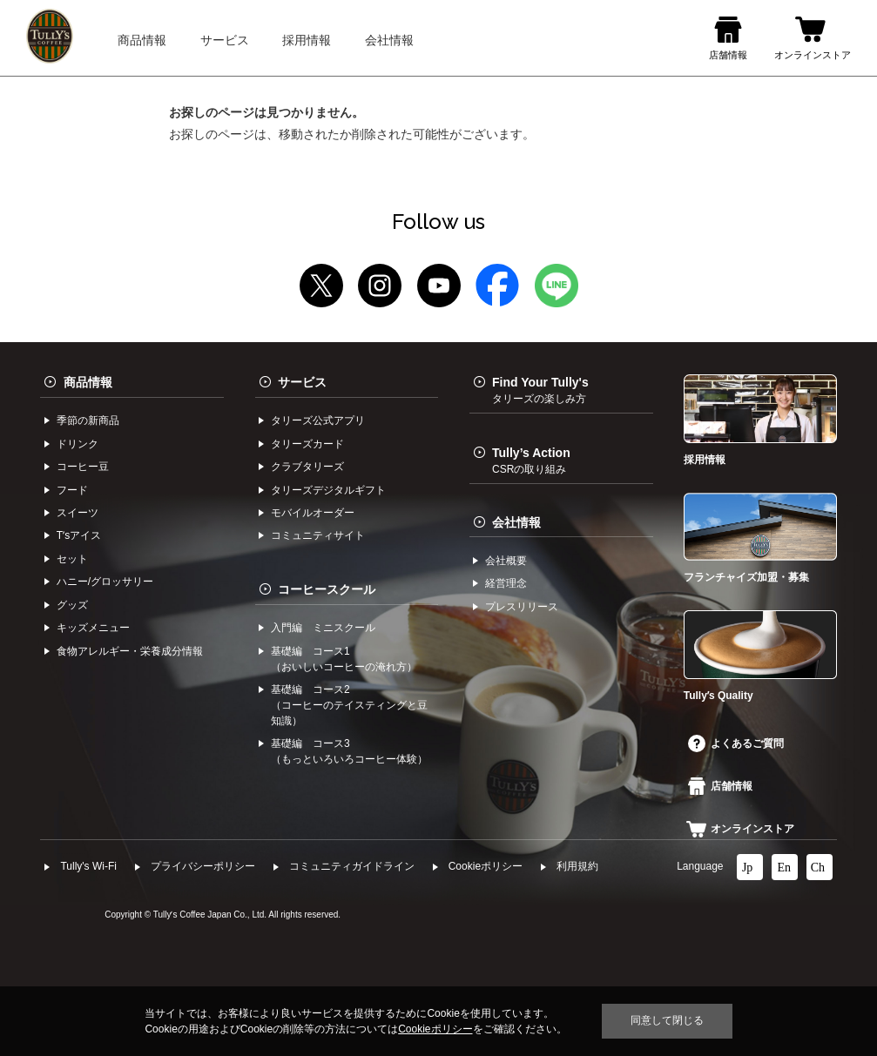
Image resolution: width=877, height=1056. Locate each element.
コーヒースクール (326, 589)
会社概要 (506, 561)
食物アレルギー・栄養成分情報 (130, 651)
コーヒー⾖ (83, 467)
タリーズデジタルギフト (328, 490)
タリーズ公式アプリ (318, 420)
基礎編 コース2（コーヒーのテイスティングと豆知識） (349, 705)
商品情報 (88, 382)
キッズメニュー (93, 628)
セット (72, 559)
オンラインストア (740, 829)
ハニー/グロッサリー (105, 581)
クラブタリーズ (307, 467)
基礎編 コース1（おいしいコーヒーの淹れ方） (344, 659)
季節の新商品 (88, 420)
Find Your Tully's (540, 390)
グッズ (72, 605)
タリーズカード (307, 444)
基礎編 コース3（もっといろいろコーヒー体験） (349, 751)
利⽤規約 (577, 866)
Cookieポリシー (486, 866)
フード (72, 490)
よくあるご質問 (736, 743)
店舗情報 (720, 786)
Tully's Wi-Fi (88, 866)
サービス (302, 382)
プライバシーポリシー (203, 866)
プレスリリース (521, 607)
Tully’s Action (531, 460)
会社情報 (516, 522)
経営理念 (506, 583)
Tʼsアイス (79, 535)
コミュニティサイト (318, 535)
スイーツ (77, 513)
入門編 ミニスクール (323, 628)
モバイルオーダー (312, 513)
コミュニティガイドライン (352, 866)
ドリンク (77, 444)
